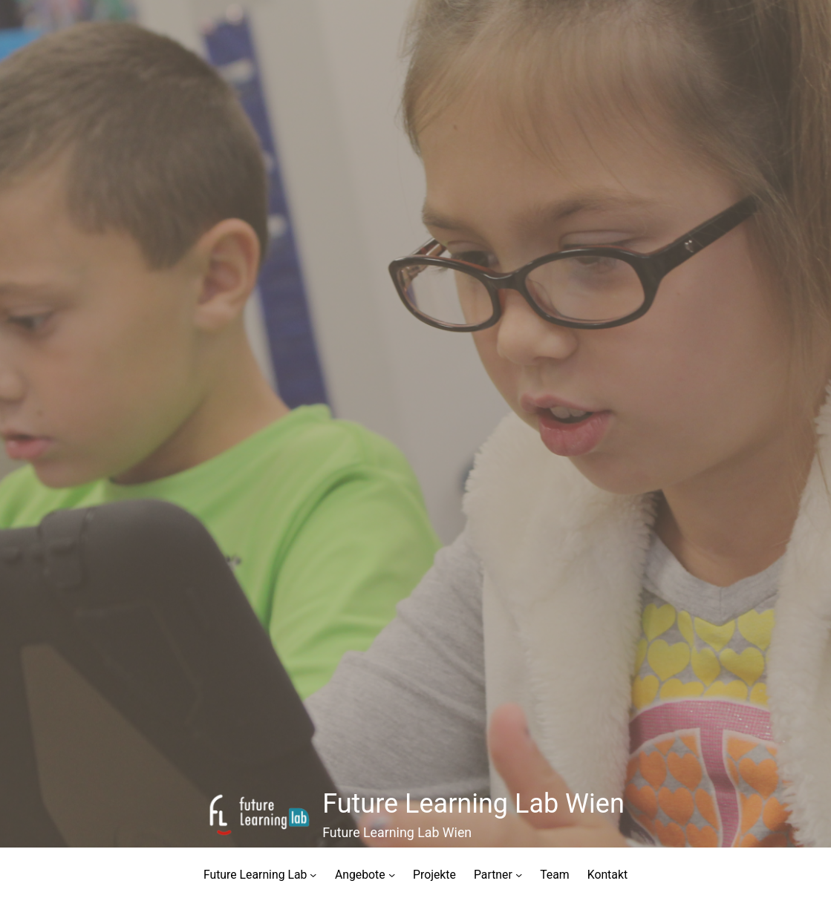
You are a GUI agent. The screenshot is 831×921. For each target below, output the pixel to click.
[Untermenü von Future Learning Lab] (313, 874)
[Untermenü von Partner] (518, 874)
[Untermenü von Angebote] (391, 874)
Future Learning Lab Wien (473, 803)
